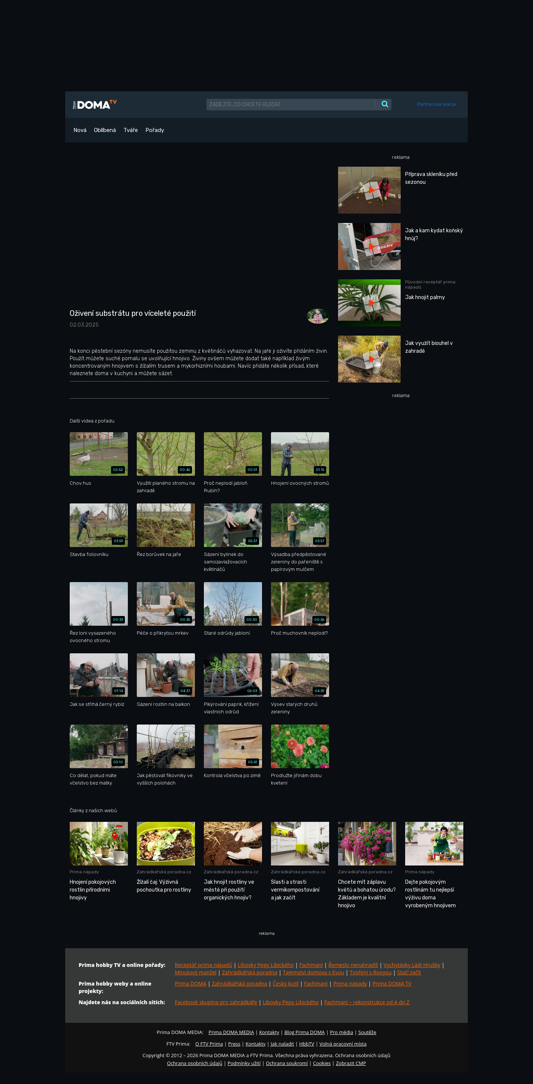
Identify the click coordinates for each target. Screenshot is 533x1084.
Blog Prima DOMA (304, 1032)
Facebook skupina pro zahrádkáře (216, 1002)
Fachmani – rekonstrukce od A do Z (367, 1002)
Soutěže (367, 1032)
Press (234, 1043)
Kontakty (269, 1032)
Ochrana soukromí (287, 1063)
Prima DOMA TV (391, 983)
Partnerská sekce (436, 104)
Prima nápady (350, 983)
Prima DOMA (190, 983)
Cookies (322, 1063)
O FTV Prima (209, 1043)
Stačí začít (409, 972)
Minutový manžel (196, 972)
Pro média (341, 1032)
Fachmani (311, 964)
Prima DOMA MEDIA (231, 1032)
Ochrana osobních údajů (194, 1063)
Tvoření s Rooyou (370, 972)
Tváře (130, 130)
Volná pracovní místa (342, 1043)
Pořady (154, 130)
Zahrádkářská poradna (249, 972)
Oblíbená (105, 130)
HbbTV (306, 1043)
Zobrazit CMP (351, 1063)
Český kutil (286, 983)
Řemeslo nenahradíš (353, 964)
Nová (79, 130)
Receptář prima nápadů (203, 964)
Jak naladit (282, 1043)
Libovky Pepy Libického (266, 964)
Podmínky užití (244, 1063)
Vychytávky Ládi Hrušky (412, 964)
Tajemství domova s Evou (313, 972)
